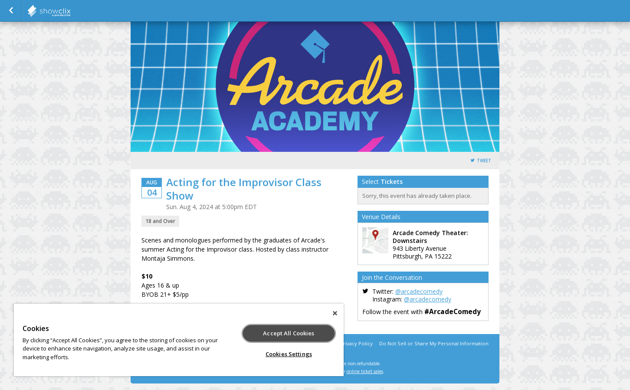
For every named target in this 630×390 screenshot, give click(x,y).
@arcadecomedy (419, 291)
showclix (70, 10)
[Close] (335, 313)
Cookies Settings (289, 354)
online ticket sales (365, 371)
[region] (179, 340)
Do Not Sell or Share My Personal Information (434, 343)
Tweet (484, 161)
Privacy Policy (356, 343)
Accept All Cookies (288, 333)
